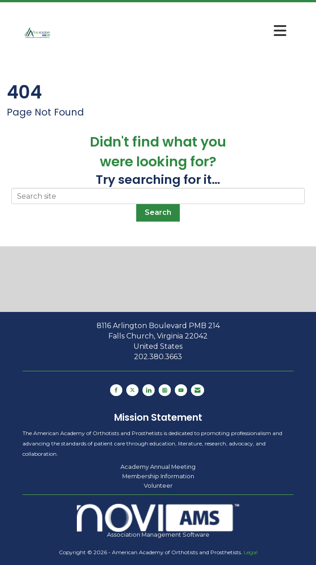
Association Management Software (158, 521)
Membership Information (158, 476)
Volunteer (158, 485)
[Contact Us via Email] (197, 390)
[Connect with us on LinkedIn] (148, 390)
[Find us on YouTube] (181, 390)
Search (158, 212)
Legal (251, 552)
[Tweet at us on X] (132, 390)
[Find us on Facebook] (116, 390)
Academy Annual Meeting (158, 466)
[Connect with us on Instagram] (165, 390)
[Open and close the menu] (172, 31)
